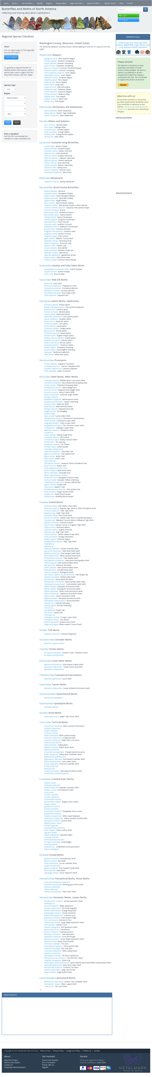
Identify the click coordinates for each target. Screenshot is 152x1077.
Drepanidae (45, 265)
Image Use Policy (73, 1051)
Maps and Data (76, 3)
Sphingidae (45, 301)
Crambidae (45, 779)
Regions (49, 3)
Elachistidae (45, 660)
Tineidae (43, 649)
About (15, 3)
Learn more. (101, 1062)
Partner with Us (48, 1065)
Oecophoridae (46, 639)
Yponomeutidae (47, 694)
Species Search (110, 3)
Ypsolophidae (46, 703)
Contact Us (87, 1051)
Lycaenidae (45, 142)
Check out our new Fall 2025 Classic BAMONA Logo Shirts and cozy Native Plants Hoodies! (133, 45)
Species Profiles (94, 3)
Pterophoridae (46, 878)
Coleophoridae (46, 675)
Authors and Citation (12, 1062)
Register (45, 1067)
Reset (17, 122)
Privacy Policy (58, 1051)
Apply (8, 122)
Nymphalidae (46, 187)
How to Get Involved (50, 1060)
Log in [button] (123, 15)
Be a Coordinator (48, 1062)
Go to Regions (11, 57)
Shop (121, 3)
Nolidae (43, 630)
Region (7, 93)
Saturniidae (45, 279)
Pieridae (43, 121)
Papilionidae (45, 107)
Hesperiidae (45, 54)
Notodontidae (46, 360)
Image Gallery (61, 3)
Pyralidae (44, 854)
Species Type (9, 85)
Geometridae (46, 897)
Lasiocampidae (47, 977)
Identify (40, 3)
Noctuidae (44, 376)
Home (6, 3)
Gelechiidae (45, 684)
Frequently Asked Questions (15, 1067)
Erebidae (43, 502)
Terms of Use (45, 1051)
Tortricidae (45, 722)
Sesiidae (43, 712)
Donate (130, 3)
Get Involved (27, 3)
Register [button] (123, 20)
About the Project (11, 1060)
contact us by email (131, 107)
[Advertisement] (57, 1015)
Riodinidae (44, 178)
